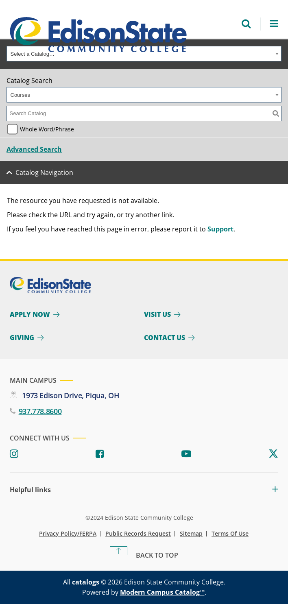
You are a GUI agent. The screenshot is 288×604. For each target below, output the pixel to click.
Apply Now (30, 314)
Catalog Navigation (44, 172)
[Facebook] (100, 454)
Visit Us (157, 314)
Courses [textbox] (20, 95)
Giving (22, 337)
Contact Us (164, 337)
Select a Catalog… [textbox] (33, 54)
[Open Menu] (274, 24)
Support (220, 229)
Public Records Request (138, 533)
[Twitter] (273, 454)
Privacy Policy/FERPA (67, 533)
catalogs (85, 582)
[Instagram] (14, 454)
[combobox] (144, 53)
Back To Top (157, 555)
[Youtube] (186, 454)
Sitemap (191, 533)
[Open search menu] (246, 24)
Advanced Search (34, 149)
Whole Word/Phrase (47, 129)
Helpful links (30, 490)
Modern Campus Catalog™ (162, 592)
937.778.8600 (40, 411)
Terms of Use (230, 533)
